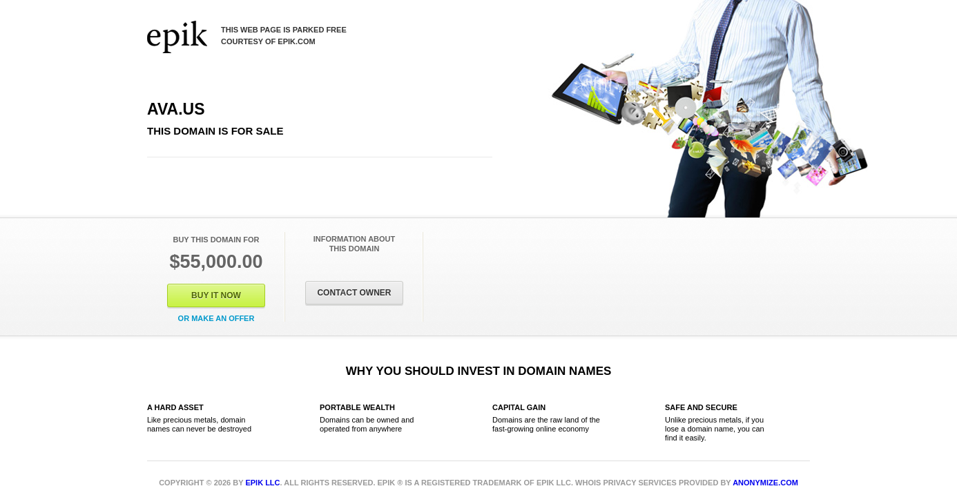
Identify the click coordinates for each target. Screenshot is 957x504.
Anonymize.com (765, 482)
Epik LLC (262, 482)
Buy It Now (216, 295)
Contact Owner (354, 293)
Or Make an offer (216, 318)
